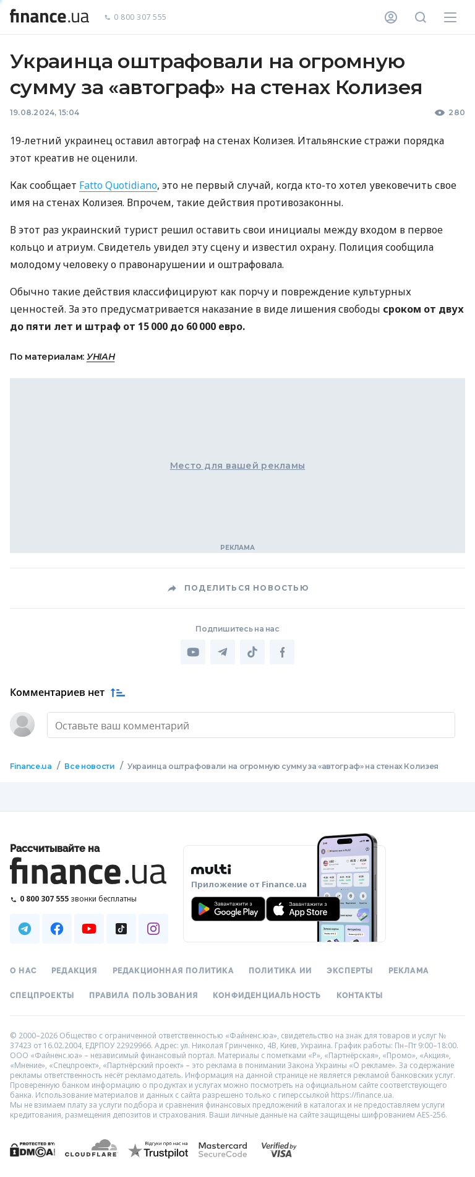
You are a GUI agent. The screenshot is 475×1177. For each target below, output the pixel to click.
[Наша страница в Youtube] (89, 929)
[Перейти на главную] (49, 17)
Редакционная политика (173, 970)
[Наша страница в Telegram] (25, 929)
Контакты (359, 995)
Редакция (74, 970)
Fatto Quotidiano (118, 185)
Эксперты (350, 970)
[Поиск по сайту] (420, 17)
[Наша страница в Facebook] (57, 929)
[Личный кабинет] (391, 17)
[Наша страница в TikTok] (121, 929)
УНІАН (101, 356)
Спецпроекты (42, 995)
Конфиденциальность (267, 995)
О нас (23, 970)
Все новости (89, 766)
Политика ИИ (280, 970)
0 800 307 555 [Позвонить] (135, 18)
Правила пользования (143, 995)
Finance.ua (30, 766)
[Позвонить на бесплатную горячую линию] (89, 898)
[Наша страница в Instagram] (153, 929)
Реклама (408, 970)
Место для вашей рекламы (237, 465)
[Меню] (450, 17)
